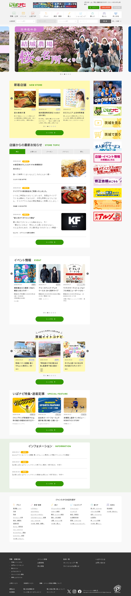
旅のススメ (14, 568)
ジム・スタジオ (35, 520)
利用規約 (12, 592)
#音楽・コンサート (68, 299)
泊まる (104, 16)
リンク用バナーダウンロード (32, 592)
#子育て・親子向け (26, 309)
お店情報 (40, 563)
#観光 (16, 369)
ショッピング (81, 16)
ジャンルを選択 (63, 21)
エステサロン (35, 511)
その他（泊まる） (112, 511)
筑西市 (32, 360)
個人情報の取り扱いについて (56, 589)
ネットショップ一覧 (70, 563)
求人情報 (116, 16)
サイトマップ (51, 592)
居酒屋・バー (17, 508)
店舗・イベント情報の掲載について (51, 583)
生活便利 (93, 517)
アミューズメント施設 (58, 508)
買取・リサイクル (75, 520)
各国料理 (16, 523)
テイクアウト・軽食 (19, 532)
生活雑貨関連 (74, 517)
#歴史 (66, 369)
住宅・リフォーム (96, 514)
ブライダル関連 (95, 511)
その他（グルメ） (18, 538)
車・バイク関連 (95, 520)
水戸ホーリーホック (17, 565)
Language (117, 7)
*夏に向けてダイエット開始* (24, 218)
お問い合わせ (100, 563)
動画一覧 (66, 559)
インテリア (73, 511)
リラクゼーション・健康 (38, 517)
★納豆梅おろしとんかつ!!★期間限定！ (28, 165)
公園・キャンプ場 (56, 520)
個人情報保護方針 (28, 589)
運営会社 (12, 589)
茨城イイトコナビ (16, 562)
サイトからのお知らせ (71, 566)
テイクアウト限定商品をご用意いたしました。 (30, 191)
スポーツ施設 (55, 511)
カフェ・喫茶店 (18, 526)
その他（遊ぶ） (56, 523)
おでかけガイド (16, 571)
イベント (23, 16)
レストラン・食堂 (18, 535)
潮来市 (81, 360)
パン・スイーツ (18, 529)
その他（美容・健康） (38, 523)
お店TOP (32, 16)
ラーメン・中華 (18, 517)
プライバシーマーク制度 (89, 590)
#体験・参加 (17, 309)
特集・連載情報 (15, 559)
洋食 (14, 511)
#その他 (41, 301)
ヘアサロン (34, 508)
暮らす (92, 16)
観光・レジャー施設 (57, 514)
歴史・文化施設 (56, 517)
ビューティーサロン (37, 514)
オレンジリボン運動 (17, 574)
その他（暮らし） (96, 523)
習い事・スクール (96, 508)
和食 (14, 514)
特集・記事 (14, 16)
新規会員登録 (106, 7)
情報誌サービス (28, 583)
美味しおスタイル (16, 577)
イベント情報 (42, 559)
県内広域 (56, 360)
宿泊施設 (109, 508)
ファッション (74, 508)
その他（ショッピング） (77, 523)
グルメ (46, 16)
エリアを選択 (21, 21)
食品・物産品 (74, 514)
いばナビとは (100, 559)
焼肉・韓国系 (17, 520)
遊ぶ (69, 16)
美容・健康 (58, 16)
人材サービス (13, 583)
